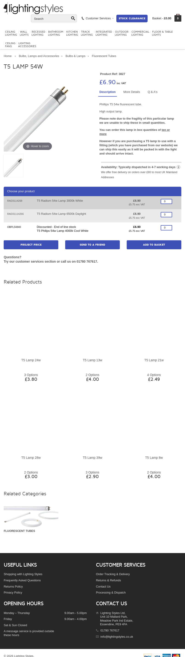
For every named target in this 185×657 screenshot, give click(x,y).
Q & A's (152, 92)
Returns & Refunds (108, 580)
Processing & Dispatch (111, 592)
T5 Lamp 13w (92, 360)
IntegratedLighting (103, 33)
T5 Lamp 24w (31, 360)
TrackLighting (87, 33)
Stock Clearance (132, 18)
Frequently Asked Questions (22, 580)
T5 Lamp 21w (154, 360)
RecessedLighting (38, 33)
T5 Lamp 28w (31, 457)
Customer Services (97, 18)
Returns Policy (13, 586)
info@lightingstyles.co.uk (117, 636)
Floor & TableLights (162, 33)
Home (7, 56)
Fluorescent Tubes (104, 56)
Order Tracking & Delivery (113, 574)
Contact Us (103, 586)
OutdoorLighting (122, 33)
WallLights (24, 33)
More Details (131, 92)
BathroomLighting (55, 33)
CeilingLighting (11, 33)
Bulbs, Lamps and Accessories (39, 56)
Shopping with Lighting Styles (23, 574)
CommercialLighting (140, 33)
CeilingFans (10, 45)
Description (107, 92)
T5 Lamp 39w (92, 457)
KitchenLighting (72, 33)
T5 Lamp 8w (154, 457)
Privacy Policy (13, 592)
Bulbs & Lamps (75, 56)
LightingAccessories (27, 45)
